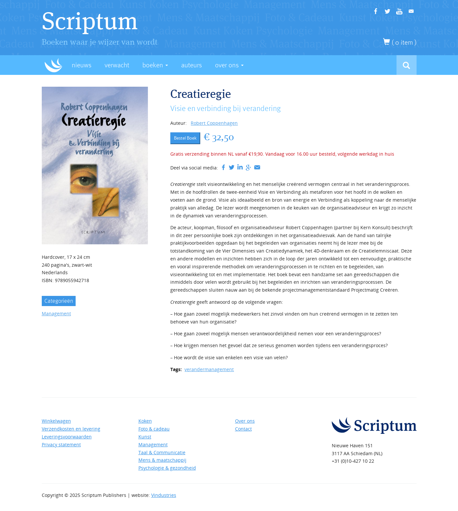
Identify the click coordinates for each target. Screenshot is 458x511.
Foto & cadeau (154, 429)
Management (56, 313)
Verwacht (117, 65)
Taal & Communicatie (161, 452)
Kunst (144, 436)
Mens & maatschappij (162, 460)
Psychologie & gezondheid (167, 468)
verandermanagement (209, 369)
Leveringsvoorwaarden (67, 436)
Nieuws (81, 65)
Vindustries (163, 495)
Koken (145, 421)
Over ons (245, 421)
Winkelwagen (56, 421)
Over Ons (229, 65)
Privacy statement (61, 444)
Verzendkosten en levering (71, 429)
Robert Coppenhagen (214, 123)
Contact (243, 429)
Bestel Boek (185, 138)
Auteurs (191, 65)
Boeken (155, 65)
